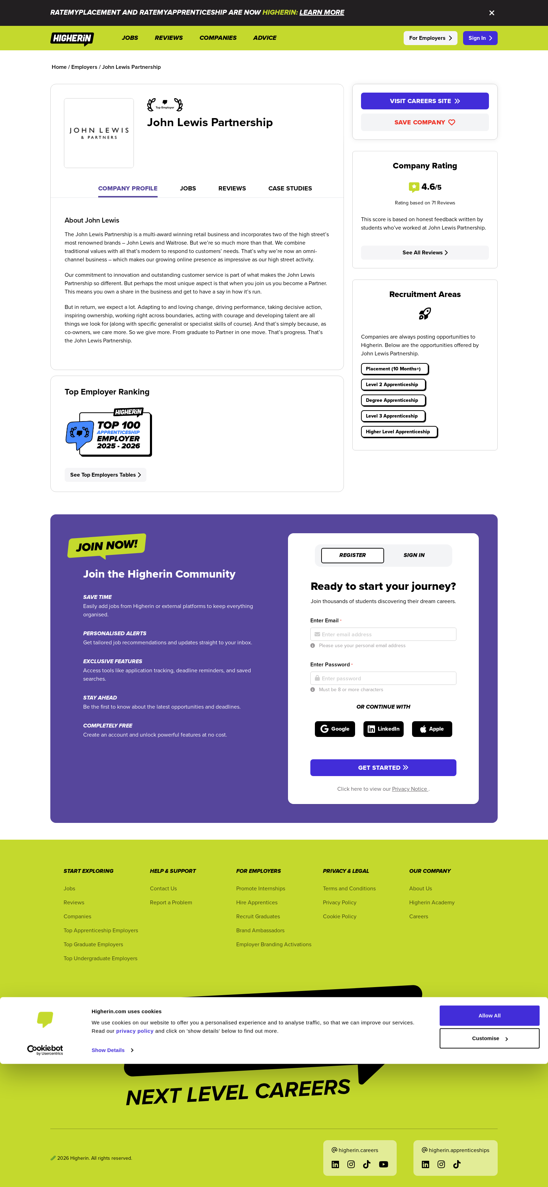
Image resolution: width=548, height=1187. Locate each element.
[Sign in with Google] (335, 729)
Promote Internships (260, 888)
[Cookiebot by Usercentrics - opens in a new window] (45, 1173)
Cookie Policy (339, 916)
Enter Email (325, 620)
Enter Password (331, 664)
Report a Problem (171, 902)
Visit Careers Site (425, 101)
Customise (490, 1161)
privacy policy (135, 1154)
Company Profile (128, 188)
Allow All (489, 1139)
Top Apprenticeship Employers (101, 930)
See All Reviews (425, 252)
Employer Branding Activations (273, 944)
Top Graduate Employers (93, 944)
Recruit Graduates (258, 916)
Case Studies (290, 188)
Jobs (188, 188)
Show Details (108, 1173)
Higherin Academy (432, 902)
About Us (420, 888)
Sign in (414, 555)
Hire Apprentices (256, 902)
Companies (77, 916)
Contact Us (163, 888)
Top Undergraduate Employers (100, 958)
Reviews (232, 188)
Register (352, 555)
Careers (418, 916)
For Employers (430, 38)
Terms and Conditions (349, 888)
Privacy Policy (339, 902)
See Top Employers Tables (105, 475)
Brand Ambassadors (260, 930)
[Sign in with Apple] (432, 729)
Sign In (480, 38)
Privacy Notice (410, 788)
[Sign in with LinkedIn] (383, 729)
